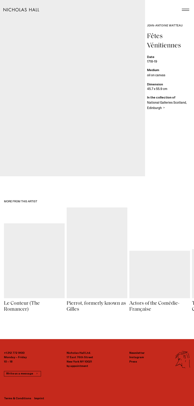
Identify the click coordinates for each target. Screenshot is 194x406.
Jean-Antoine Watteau (165, 25)
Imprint (39, 398)
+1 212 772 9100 (14, 353)
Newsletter (137, 353)
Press (133, 361)
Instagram (136, 357)
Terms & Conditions (17, 398)
